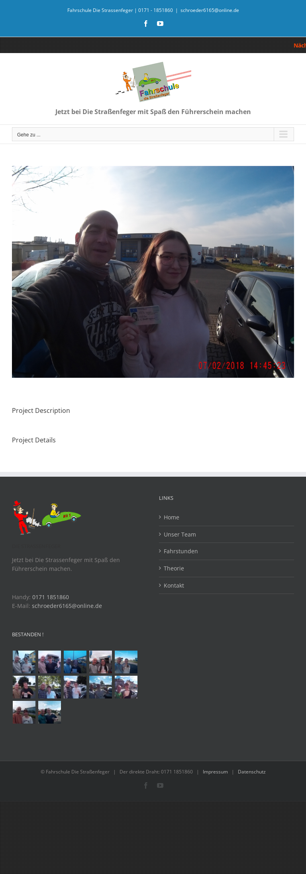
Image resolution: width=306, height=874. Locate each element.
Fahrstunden (181, 551)
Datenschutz (252, 771)
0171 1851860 (50, 597)
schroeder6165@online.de (209, 10)
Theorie (174, 568)
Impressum (215, 771)
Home (171, 517)
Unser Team (180, 534)
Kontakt (174, 585)
